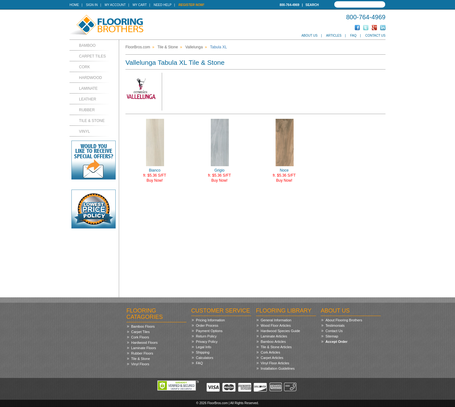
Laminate (88, 88)
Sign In (92, 5)
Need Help (163, 5)
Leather (87, 99)
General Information (276, 320)
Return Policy (206, 336)
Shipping (202, 352)
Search (312, 5)
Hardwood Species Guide (280, 331)
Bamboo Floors (143, 326)
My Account (115, 5)
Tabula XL (218, 47)
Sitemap (331, 336)
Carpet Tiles (92, 56)
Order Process (207, 325)
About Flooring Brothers (343, 320)
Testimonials (335, 325)
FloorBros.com (137, 47)
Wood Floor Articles (276, 325)
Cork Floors (140, 337)
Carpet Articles (272, 358)
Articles (334, 35)
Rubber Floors (142, 353)
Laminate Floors (143, 348)
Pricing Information (210, 320)
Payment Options (209, 331)
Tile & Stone (92, 120)
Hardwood (90, 78)
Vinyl (84, 131)
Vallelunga (194, 47)
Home (74, 5)
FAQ (353, 35)
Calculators (204, 358)
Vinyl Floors (140, 364)
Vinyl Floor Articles (275, 363)
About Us (309, 35)
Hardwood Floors (144, 342)
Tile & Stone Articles (276, 347)
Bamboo (87, 45)
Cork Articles (270, 352)
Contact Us (375, 35)
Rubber (87, 110)
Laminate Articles (274, 336)
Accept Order (336, 341)
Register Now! (191, 5)
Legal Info (203, 347)
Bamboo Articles (273, 341)
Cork (84, 67)
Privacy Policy (206, 341)
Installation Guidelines (278, 368)
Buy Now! (155, 180)
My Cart (140, 5)
